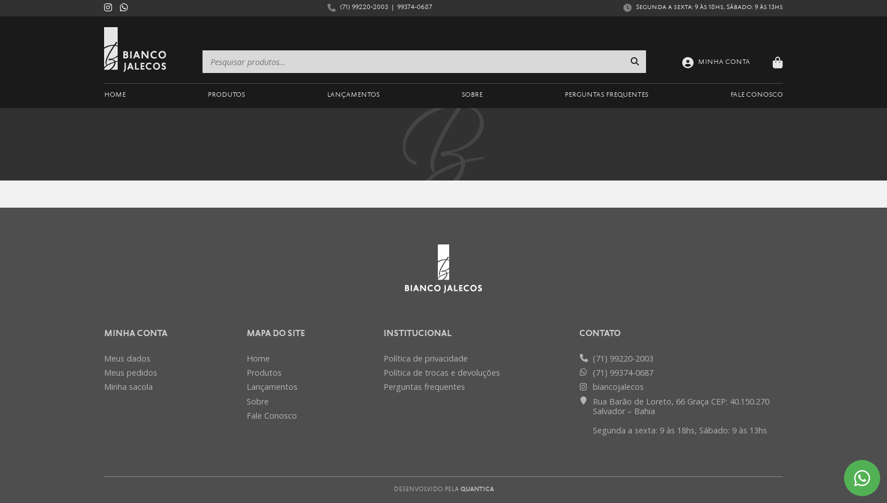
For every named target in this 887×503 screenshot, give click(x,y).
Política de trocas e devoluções (442, 372)
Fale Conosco (756, 95)
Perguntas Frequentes (606, 95)
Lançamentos (353, 95)
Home (115, 95)
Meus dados (127, 358)
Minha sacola (128, 386)
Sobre (472, 95)
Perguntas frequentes (424, 386)
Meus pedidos (130, 372)
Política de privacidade (426, 358)
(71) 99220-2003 (364, 8)
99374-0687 (414, 8)
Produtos (226, 95)
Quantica (477, 489)
